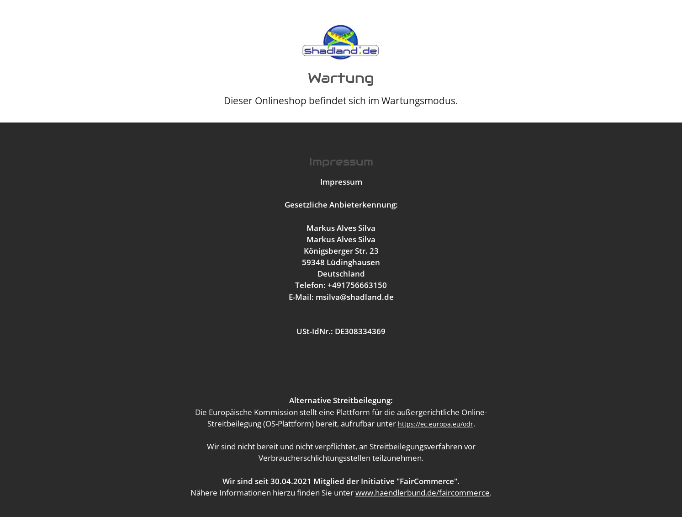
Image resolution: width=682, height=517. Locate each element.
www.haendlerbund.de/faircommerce (422, 492)
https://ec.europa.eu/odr (435, 424)
